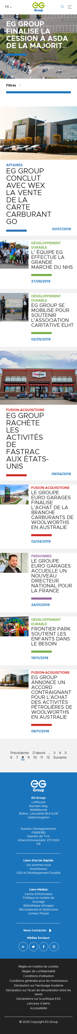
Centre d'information (39, 894)
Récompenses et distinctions (38, 909)
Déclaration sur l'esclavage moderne (38, 985)
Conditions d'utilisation (38, 976)
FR (7, 7)
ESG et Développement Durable (38, 873)
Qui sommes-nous (38, 865)
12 (48, 757)
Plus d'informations (30, 68)
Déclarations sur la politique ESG (38, 998)
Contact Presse (38, 913)
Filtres (11, 85)
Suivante (60, 757)
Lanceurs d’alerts (38, 1003)
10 (35, 757)
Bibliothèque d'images (38, 905)
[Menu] (70, 7)
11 (41, 757)
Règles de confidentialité (38, 971)
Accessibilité (38, 1008)
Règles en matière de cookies (38, 966)
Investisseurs (38, 869)
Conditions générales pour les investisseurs (38, 980)
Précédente (19, 753)
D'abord (39, 753)
